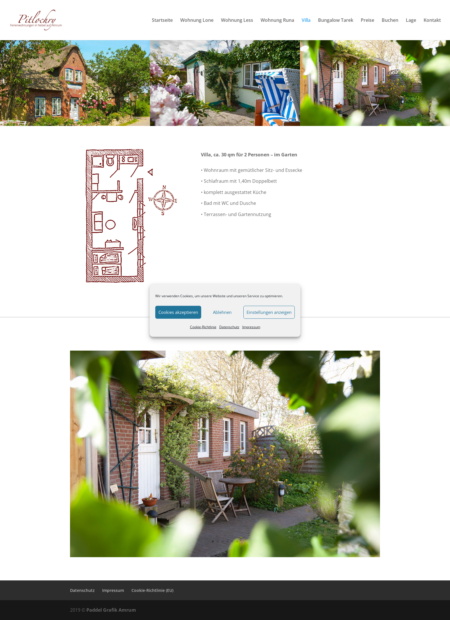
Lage (411, 20)
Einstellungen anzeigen (269, 312)
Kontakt (432, 20)
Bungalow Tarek (335, 20)
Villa (306, 20)
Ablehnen (222, 312)
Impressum (251, 326)
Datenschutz (229, 326)
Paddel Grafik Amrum (111, 610)
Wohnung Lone (197, 20)
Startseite (162, 20)
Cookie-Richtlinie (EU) (152, 590)
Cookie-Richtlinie (203, 326)
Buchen (390, 20)
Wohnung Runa (277, 20)
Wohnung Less (237, 20)
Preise (367, 20)
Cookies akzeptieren (178, 312)
